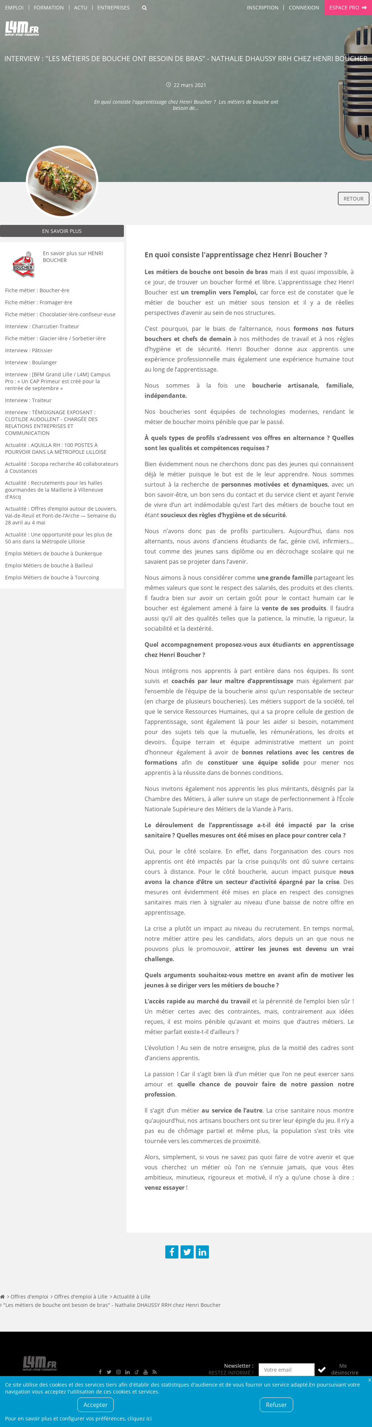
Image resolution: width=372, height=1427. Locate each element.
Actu (80, 7)
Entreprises (113, 7)
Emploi (14, 7)
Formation (49, 7)
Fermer (369, 1379)
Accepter (96, 1405)
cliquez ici (140, 1418)
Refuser (276, 1405)
